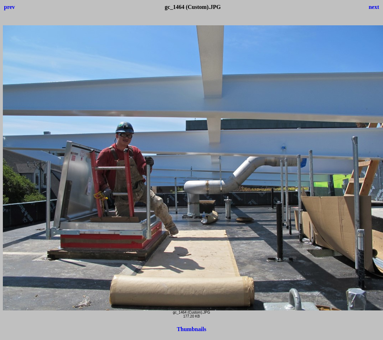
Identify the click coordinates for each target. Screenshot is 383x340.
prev (9, 7)
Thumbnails (191, 329)
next (374, 7)
